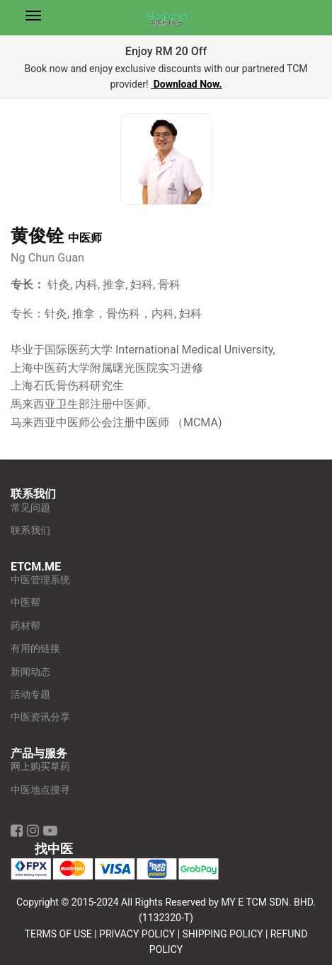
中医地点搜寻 (40, 790)
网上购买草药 (40, 767)
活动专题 (30, 695)
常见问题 (30, 508)
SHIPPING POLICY (223, 934)
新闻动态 (30, 672)
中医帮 (25, 603)
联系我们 (30, 531)
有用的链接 (35, 649)
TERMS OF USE (58, 934)
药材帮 (25, 626)
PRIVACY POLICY (137, 934)
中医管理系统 (40, 580)
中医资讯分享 (40, 717)
